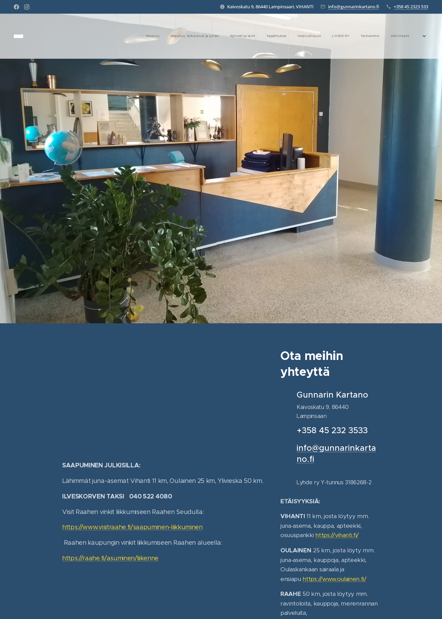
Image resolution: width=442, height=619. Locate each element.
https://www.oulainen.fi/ (334, 579)
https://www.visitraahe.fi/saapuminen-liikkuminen (132, 527)
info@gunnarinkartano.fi (353, 6)
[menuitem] (330, 36)
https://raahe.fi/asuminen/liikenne (110, 558)
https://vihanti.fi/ (337, 535)
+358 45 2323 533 (411, 6)
